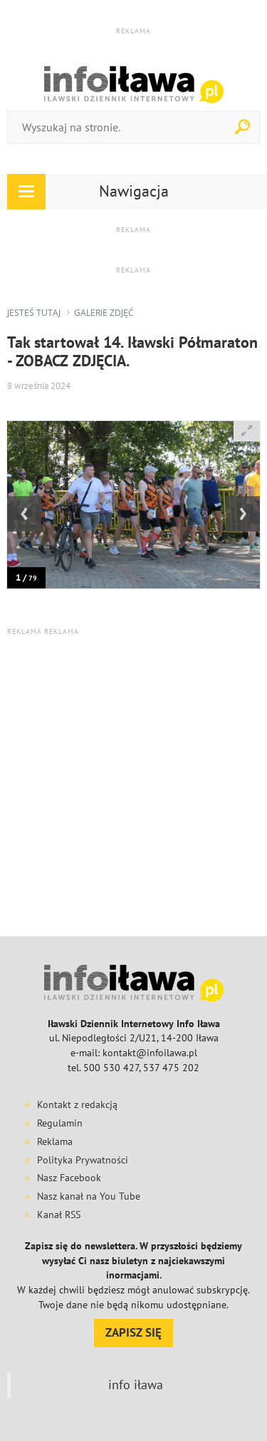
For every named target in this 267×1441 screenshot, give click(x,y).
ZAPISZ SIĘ (133, 1332)
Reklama (55, 1141)
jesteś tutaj (34, 313)
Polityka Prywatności (82, 1160)
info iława (135, 1384)
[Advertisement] (133, 785)
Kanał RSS (58, 1214)
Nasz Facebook (69, 1177)
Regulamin (60, 1123)
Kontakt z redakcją (77, 1104)
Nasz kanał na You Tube (88, 1196)
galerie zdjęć (104, 313)
